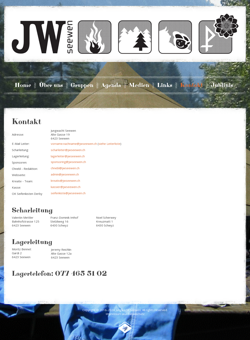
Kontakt (191, 85)
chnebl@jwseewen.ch (65, 168)
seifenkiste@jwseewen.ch (68, 193)
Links (164, 85)
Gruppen (82, 85)
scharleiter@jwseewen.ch (68, 150)
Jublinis (222, 85)
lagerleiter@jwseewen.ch (68, 156)
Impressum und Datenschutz (125, 314)
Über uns (51, 85)
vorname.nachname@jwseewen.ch (74, 144)
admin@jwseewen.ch (65, 174)
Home (23, 85)
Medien (139, 85)
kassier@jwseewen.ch (65, 187)
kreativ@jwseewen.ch (65, 181)
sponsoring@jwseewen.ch (68, 162)
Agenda (111, 85)
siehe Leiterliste (109, 144)
